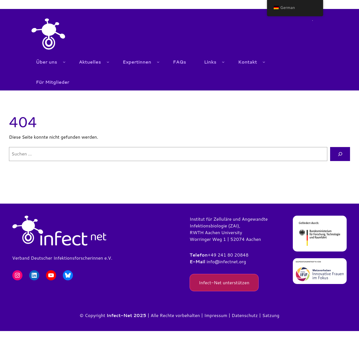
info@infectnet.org (226, 262)
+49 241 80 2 (222, 255)
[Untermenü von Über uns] (64, 61)
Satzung (270, 315)
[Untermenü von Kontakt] (264, 61)
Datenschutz (245, 315)
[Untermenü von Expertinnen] (158, 61)
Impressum (215, 315)
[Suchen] (340, 154)
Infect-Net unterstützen (224, 283)
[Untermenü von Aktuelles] (108, 61)
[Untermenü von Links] (223, 61)
